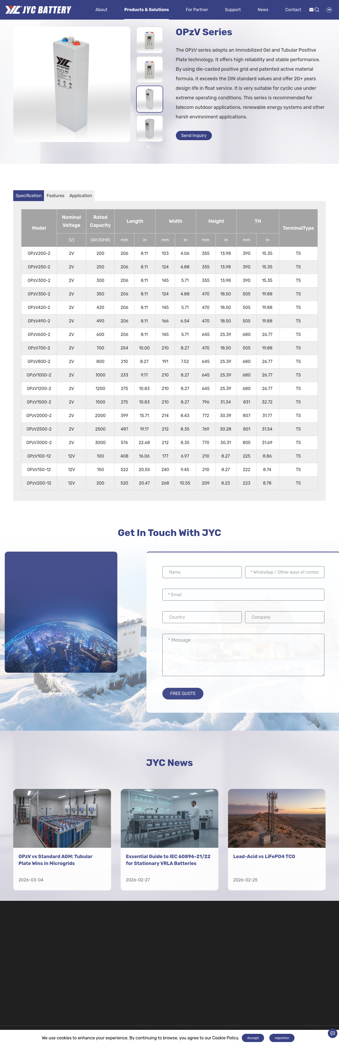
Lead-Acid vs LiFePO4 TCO (264, 944)
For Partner (197, 9)
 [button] (148, 146)
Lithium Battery (248, 1011)
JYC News (169, 769)
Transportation (156, 1011)
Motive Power (194, 1011)
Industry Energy (107, 1014)
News (263, 9)
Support (233, 9)
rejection (282, 1038)
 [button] (148, 22)
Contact (293, 9)
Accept (253, 1038)
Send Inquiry (198, 137)
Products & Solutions (146, 9)
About (101, 9)
